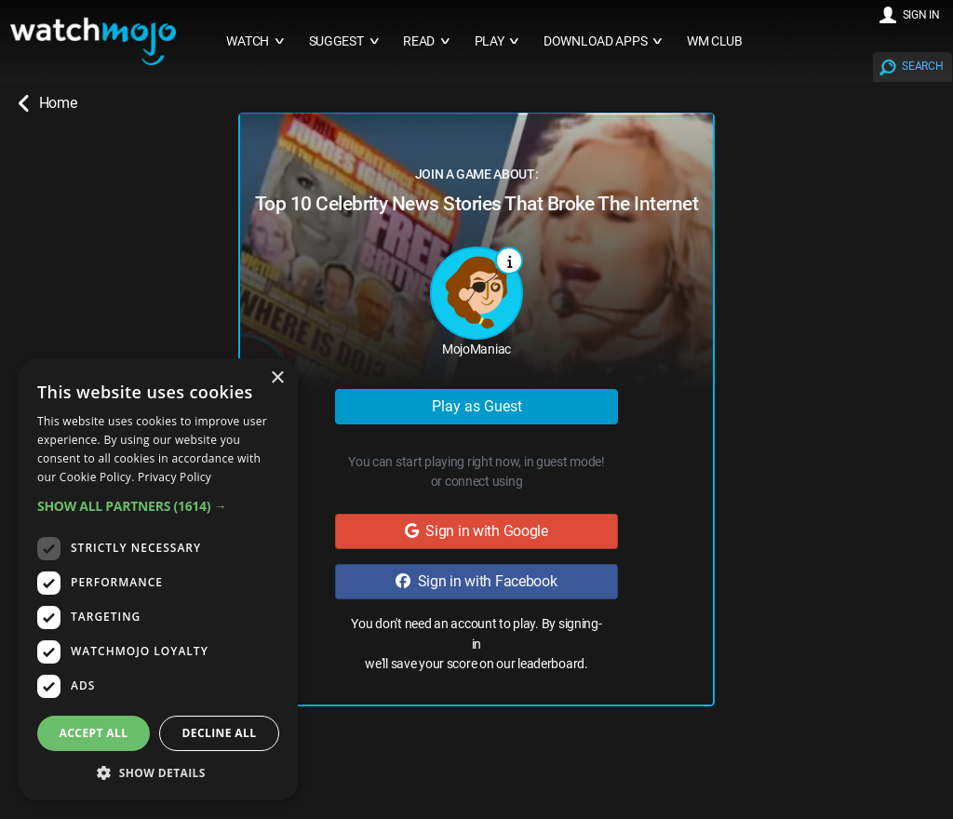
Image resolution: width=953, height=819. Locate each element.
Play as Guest (477, 406)
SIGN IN (921, 14)
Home (47, 103)
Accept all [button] (94, 733)
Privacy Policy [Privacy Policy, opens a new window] (174, 477)
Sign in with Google (476, 531)
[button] (158, 506)
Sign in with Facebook (476, 581)
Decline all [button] (219, 733)
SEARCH (922, 66)
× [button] (277, 378)
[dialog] (158, 579)
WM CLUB (715, 41)
